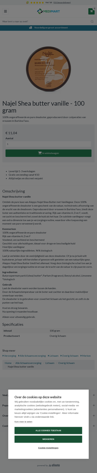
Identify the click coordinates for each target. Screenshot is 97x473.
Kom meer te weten (23, 421)
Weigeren (48, 439)
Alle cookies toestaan (48, 430)
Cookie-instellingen (48, 448)
